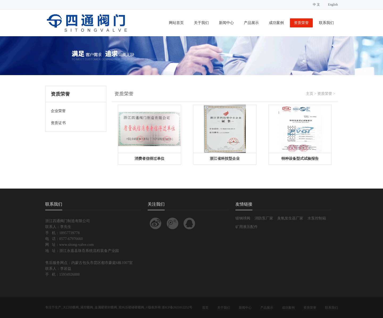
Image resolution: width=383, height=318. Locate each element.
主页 (309, 94)
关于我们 (201, 23)
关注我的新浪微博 (155, 223)
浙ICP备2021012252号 (177, 307)
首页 (205, 307)
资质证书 (58, 123)
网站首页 (176, 23)
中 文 (316, 4)
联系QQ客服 (189, 223)
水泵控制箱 (316, 218)
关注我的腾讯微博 (172, 223)
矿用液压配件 (246, 227)
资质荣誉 (301, 23)
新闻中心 (226, 23)
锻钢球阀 (242, 218)
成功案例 (276, 23)
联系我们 (326, 23)
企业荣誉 (58, 111)
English (333, 4)
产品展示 (251, 23)
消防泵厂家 (264, 218)
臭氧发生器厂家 (290, 218)
